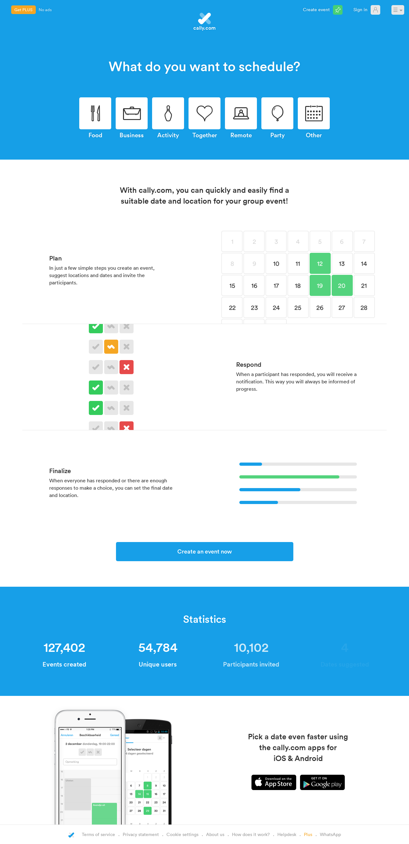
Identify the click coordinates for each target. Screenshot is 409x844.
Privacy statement (141, 834)
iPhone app (273, 782)
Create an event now (204, 551)
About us (215, 834)
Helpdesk (286, 834)
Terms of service (98, 834)
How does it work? (251, 834)
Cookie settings (182, 834)
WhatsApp (330, 834)
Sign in (360, 9)
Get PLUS (23, 9)
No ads (45, 9)
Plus (308, 834)
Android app (322, 782)
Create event (316, 9)
